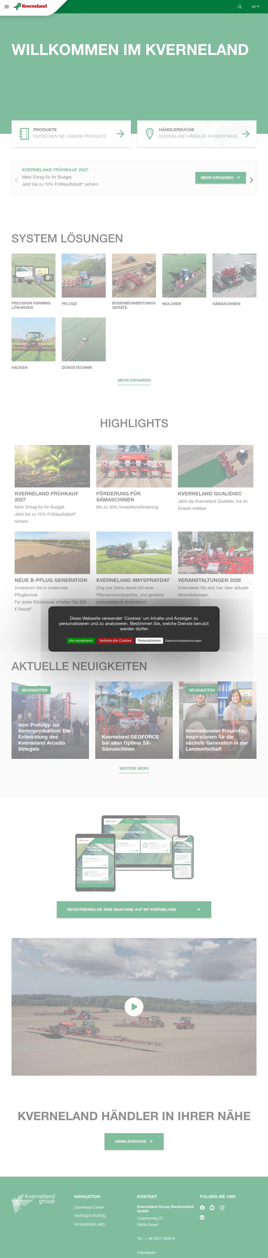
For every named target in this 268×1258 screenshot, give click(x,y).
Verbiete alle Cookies (115, 640)
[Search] (240, 6)
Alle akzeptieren (81, 640)
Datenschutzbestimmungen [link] (183, 641)
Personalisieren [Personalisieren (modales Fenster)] (149, 640)
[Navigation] (6, 6)
